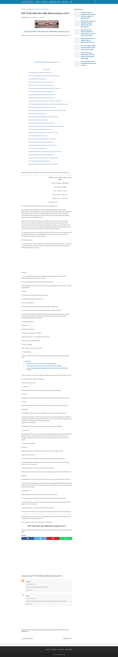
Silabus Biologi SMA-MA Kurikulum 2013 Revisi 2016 (41, 82)
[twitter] (40, 538)
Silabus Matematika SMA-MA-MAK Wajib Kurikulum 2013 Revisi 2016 (45, 151)
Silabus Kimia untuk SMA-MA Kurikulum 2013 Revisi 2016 (42, 145)
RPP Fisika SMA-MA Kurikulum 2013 (37, 113)
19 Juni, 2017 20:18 (30, 584)
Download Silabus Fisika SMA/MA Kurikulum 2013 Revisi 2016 (43, 116)
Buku (71, 2)
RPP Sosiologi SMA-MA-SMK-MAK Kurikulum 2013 (41, 85)
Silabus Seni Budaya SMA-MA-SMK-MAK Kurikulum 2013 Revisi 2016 (45, 101)
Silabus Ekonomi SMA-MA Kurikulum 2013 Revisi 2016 (42, 123)
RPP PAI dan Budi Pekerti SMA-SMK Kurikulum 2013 (41, 142)
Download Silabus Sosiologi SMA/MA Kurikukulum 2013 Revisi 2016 (45, 88)
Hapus (30, 589)
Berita (38, 2)
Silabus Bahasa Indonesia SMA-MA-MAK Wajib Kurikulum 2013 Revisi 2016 (46, 126)
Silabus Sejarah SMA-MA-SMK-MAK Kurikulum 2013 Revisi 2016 (44, 75)
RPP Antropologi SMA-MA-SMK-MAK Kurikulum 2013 (41, 91)
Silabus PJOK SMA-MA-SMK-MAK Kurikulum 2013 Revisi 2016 (43, 164)
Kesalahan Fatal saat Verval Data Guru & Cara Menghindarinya (42, 363)
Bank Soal (65, 2)
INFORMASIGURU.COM (60, 654)
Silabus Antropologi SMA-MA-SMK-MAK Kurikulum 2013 (42, 94)
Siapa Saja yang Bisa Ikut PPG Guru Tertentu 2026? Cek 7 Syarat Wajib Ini (44, 365)
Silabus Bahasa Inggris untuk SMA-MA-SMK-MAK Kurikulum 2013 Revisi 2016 (47, 110)
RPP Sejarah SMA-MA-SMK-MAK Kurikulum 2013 (40, 72)
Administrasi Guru (55, 2)
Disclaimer (53, 649)
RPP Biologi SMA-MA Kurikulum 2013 (38, 79)
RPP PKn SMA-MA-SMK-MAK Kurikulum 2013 (40, 161)
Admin (27, 596)
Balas (27, 589)
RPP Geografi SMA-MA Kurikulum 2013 (38, 135)
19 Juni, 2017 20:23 (30, 598)
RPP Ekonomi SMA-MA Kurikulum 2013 (38, 120)
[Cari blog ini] (96, 2)
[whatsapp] (65, 538)
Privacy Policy (60, 649)
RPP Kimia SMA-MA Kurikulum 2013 (37, 148)
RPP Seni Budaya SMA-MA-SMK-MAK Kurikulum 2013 (42, 97)
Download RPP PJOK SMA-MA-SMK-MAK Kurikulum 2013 (47, 32)
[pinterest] (53, 538)
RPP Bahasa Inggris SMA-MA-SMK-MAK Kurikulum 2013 (42, 107)
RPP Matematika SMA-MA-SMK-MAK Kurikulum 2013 (41, 154)
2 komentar (41, 17)
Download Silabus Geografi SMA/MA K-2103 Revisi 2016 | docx (44, 132)
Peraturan (44, 2)
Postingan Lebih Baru (27, 638)
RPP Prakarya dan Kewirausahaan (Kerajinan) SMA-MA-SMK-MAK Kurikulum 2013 (48, 104)
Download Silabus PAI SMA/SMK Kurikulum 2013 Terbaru (42, 139)
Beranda (48, 649)
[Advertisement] (46, 48)
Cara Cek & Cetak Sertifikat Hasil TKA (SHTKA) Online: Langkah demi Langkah (88, 47)
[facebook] (27, 538)
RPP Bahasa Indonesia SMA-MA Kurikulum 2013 (40, 129)
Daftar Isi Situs (68, 649)
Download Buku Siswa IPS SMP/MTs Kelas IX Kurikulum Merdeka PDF (88, 40)
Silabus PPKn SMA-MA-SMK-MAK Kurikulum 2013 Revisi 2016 (43, 158)
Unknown (28, 581)
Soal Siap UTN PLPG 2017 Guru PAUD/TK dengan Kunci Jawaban (88, 63)
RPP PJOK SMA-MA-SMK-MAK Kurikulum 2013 (46, 62)
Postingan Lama (67, 638)
